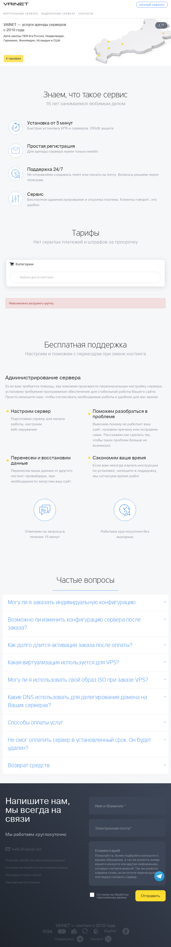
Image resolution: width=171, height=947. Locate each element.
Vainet (15, 4)
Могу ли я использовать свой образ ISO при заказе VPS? (78, 680)
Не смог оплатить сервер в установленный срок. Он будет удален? (79, 744)
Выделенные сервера (58, 13)
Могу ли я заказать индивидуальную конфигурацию (72, 602)
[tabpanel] (85, 42)
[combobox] (85, 277)
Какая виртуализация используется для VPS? (63, 663)
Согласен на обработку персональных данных (109, 896)
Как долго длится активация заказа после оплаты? (70, 645)
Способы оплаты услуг (35, 723)
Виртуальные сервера (20, 13)
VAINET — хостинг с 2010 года (85, 925)
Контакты (85, 13)
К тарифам (13, 58)
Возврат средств (29, 766)
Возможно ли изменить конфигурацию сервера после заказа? (74, 624)
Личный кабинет (152, 5)
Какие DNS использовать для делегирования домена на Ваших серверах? (77, 701)
